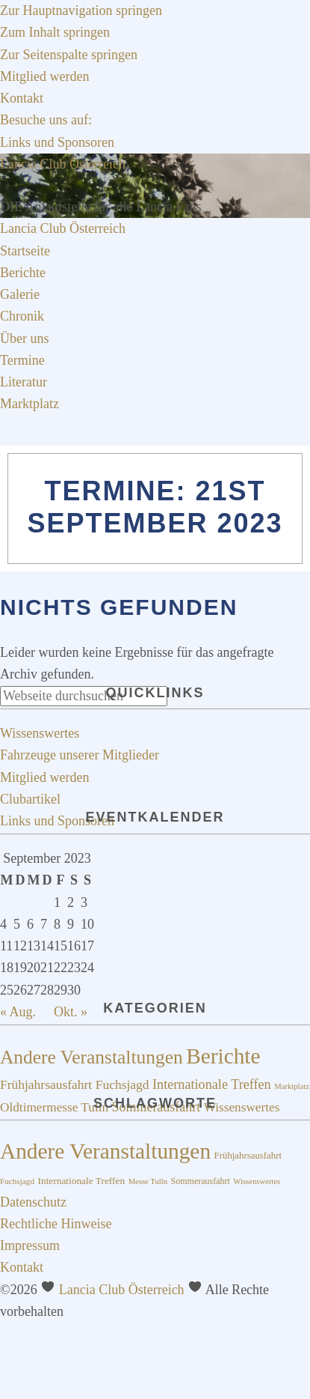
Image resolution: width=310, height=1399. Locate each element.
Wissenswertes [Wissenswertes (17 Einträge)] (242, 1107)
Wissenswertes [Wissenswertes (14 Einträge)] (256, 1181)
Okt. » (70, 1011)
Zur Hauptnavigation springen (81, 10)
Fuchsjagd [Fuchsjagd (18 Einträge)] (122, 1084)
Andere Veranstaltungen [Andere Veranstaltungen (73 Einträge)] (105, 1151)
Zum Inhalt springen (55, 32)
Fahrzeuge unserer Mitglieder (79, 754)
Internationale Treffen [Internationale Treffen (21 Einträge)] (211, 1084)
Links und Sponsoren (57, 820)
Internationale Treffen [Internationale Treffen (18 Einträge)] (81, 1180)
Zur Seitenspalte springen (68, 54)
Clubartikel (30, 799)
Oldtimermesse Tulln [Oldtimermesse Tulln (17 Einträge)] (54, 1107)
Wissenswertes (39, 733)
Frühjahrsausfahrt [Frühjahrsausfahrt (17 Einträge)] (248, 1155)
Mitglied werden (44, 777)
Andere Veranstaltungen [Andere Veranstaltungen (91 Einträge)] (91, 1057)
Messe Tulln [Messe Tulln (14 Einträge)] (147, 1181)
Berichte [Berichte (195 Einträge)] (223, 1056)
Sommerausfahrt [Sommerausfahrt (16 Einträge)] (200, 1181)
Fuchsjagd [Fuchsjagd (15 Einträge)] (17, 1181)
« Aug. (18, 1011)
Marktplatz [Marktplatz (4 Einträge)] (291, 1086)
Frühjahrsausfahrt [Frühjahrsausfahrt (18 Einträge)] (46, 1084)
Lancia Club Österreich (62, 164)
